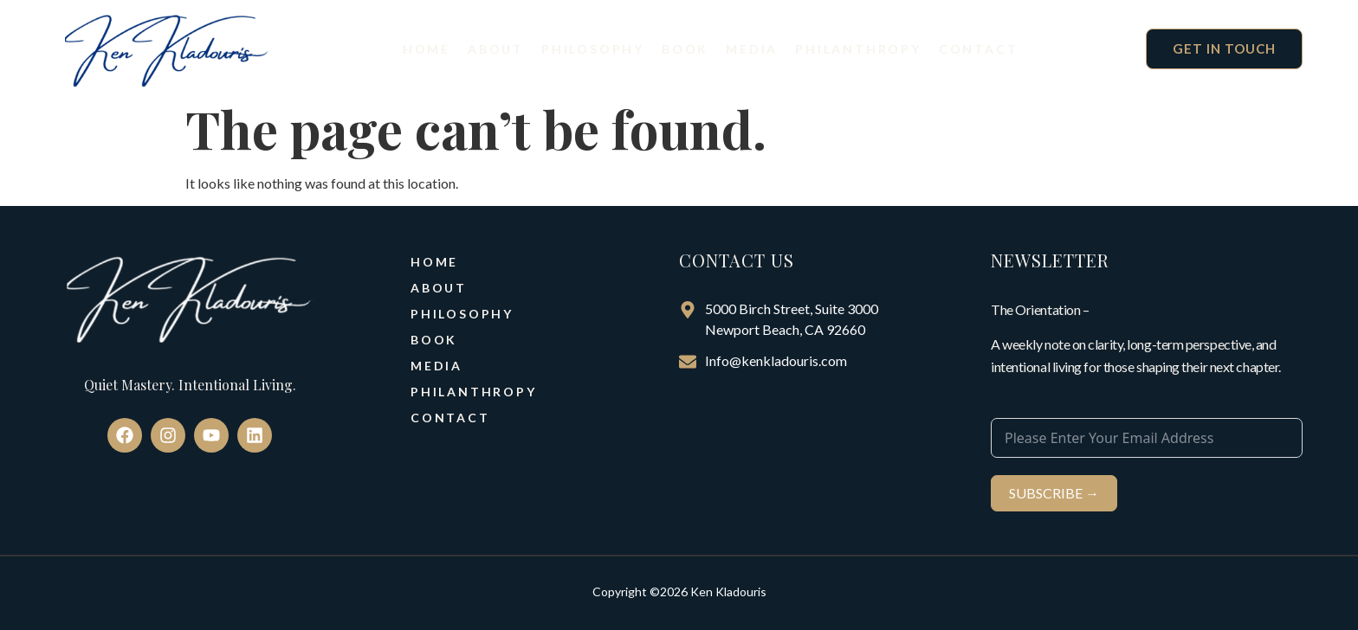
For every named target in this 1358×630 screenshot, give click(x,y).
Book (685, 49)
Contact (978, 49)
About (496, 49)
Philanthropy (858, 49)
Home (426, 49)
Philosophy (592, 49)
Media (752, 49)
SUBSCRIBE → (1054, 493)
